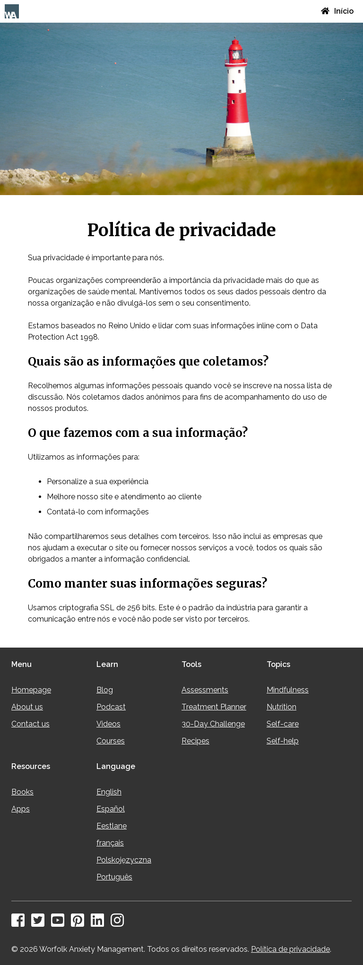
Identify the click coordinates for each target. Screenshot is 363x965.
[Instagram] (120, 923)
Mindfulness (288, 689)
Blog (104, 689)
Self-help (283, 740)
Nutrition (281, 706)
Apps (20, 808)
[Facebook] (20, 923)
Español (110, 808)
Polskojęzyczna (123, 859)
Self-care (283, 723)
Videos (108, 723)
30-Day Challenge (213, 723)
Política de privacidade (290, 949)
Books (22, 791)
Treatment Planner (214, 706)
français (110, 842)
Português (114, 876)
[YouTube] (60, 923)
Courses (110, 740)
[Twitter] (40, 923)
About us (27, 706)
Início (337, 11)
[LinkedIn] (100, 923)
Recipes (195, 740)
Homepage (31, 689)
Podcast (111, 706)
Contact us (30, 723)
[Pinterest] (80, 923)
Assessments (205, 689)
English (108, 791)
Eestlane (111, 825)
